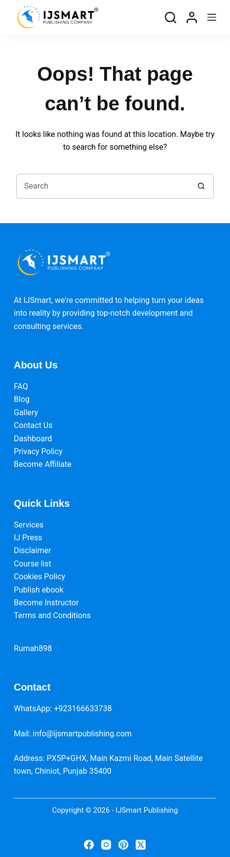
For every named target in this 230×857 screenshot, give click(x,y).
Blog (22, 399)
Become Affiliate (43, 464)
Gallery (26, 412)
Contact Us (33, 425)
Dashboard (33, 438)
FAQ (21, 386)
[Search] (170, 17)
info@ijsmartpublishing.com (82, 733)
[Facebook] (89, 845)
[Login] (191, 17)
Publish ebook (39, 589)
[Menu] (211, 17)
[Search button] (201, 186)
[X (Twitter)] (141, 845)
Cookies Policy (39, 576)
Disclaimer (32, 550)
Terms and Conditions (52, 615)
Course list (32, 563)
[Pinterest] (123, 845)
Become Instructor (46, 602)
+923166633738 (83, 708)
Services (28, 524)
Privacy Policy (38, 451)
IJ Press (28, 537)
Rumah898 (33, 648)
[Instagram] (106, 845)
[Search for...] (102, 186)
